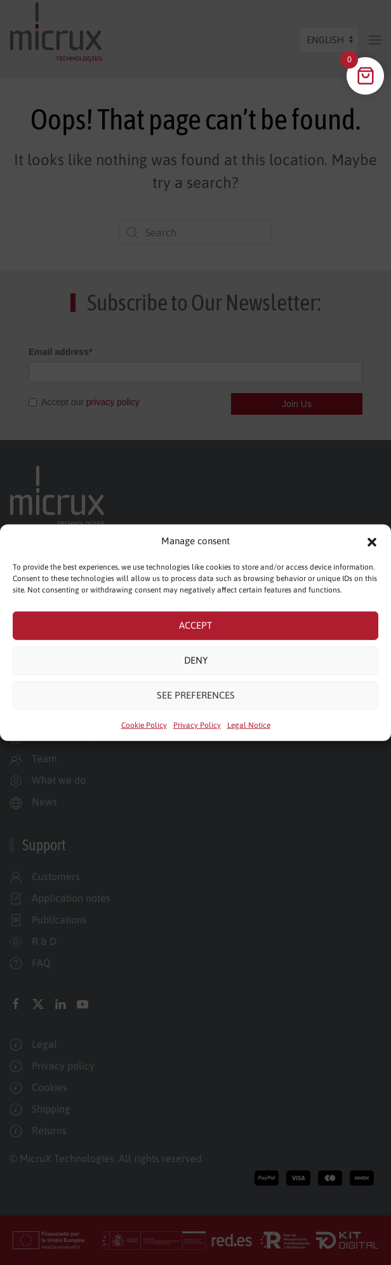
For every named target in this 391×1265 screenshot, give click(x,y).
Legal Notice (248, 724)
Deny (196, 660)
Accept (195, 625)
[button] (372, 541)
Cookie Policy (144, 724)
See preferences (196, 695)
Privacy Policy (197, 724)
